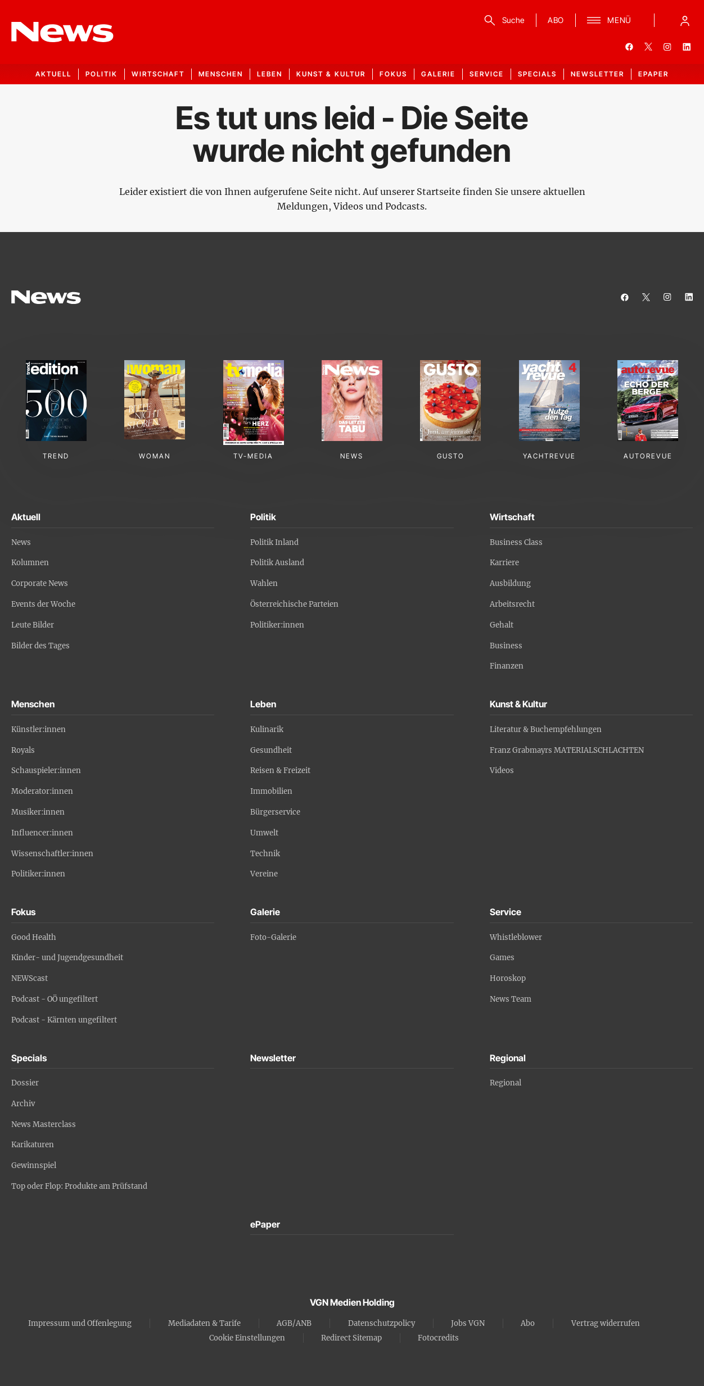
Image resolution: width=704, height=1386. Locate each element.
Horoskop (508, 978)
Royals (23, 750)
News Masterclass (43, 1124)
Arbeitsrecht (512, 604)
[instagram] (667, 47)
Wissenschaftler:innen (52, 853)
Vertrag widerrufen (605, 1323)
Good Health (33, 937)
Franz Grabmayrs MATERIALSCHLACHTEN (567, 750)
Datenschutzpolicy (381, 1323)
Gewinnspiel (33, 1165)
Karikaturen (32, 1144)
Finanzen (507, 666)
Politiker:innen (277, 625)
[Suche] (502, 20)
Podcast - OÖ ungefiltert (54, 999)
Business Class (516, 542)
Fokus (393, 74)
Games (502, 957)
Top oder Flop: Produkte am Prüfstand (79, 1186)
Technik (265, 853)
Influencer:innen (42, 833)
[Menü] (609, 20)
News (21, 542)
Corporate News (39, 583)
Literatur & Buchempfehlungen (546, 729)
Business (506, 646)
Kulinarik (266, 729)
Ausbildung (510, 583)
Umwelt (264, 833)
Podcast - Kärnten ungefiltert (64, 1020)
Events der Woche (43, 604)
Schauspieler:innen (46, 770)
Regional (505, 1083)
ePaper (653, 74)
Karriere (504, 562)
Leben (269, 74)
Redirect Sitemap (351, 1338)
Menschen (220, 74)
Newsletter (597, 74)
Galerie (438, 74)
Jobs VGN (468, 1323)
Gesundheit (271, 750)
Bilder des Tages (40, 646)
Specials (537, 74)
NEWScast (29, 978)
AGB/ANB (294, 1323)
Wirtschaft (158, 74)
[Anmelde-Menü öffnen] (685, 20)
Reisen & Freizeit (280, 770)
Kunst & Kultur (330, 74)
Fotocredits (438, 1338)
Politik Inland (274, 542)
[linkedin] (687, 47)
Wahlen (264, 583)
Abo (528, 1323)
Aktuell (53, 74)
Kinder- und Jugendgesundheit (67, 957)
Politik (101, 74)
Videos (502, 770)
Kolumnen (30, 562)
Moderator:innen (42, 791)
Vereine (264, 874)
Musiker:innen (38, 812)
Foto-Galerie (273, 937)
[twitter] (648, 47)
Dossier (25, 1083)
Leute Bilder (32, 625)
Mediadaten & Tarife (204, 1323)
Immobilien (271, 791)
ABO (556, 20)
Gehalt (501, 625)
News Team (510, 999)
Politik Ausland (277, 562)
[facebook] (629, 47)
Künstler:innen (38, 729)
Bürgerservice (275, 812)
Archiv (23, 1103)
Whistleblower (516, 937)
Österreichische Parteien (294, 604)
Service (487, 74)
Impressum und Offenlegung (80, 1323)
